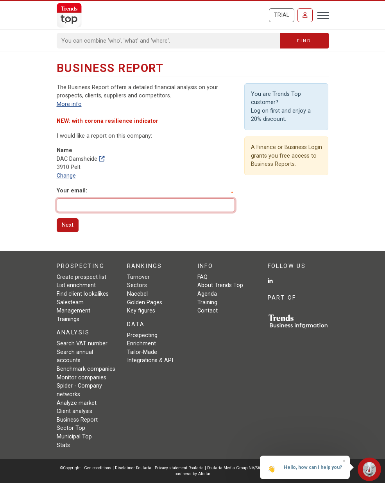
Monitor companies (81, 377)
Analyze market (77, 403)
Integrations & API (150, 360)
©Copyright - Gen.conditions (85, 468)
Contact (207, 310)
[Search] (169, 40)
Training (207, 302)
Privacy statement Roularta (179, 468)
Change (66, 175)
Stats (63, 445)
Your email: (72, 190)
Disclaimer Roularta (133, 468)
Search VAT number (82, 343)
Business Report (77, 420)
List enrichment (76, 285)
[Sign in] (305, 15)
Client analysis (74, 411)
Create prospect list (81, 277)
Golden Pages (144, 302)
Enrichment (141, 343)
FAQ (202, 277)
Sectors (137, 285)
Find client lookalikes (83, 294)
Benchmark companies (86, 369)
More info (69, 104)
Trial (281, 15)
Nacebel (137, 294)
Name (64, 150)
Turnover (138, 277)
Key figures (141, 310)
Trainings (68, 319)
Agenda (207, 294)
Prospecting (142, 335)
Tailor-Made (142, 352)
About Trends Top (220, 285)
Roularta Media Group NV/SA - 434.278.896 (247, 468)
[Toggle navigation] (321, 14)
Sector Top (71, 428)
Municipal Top (74, 436)
